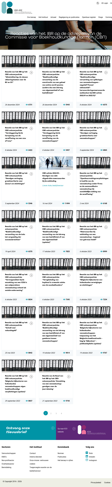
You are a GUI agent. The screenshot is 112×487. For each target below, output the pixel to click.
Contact (33, 453)
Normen (61, 453)
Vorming (108, 17)
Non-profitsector (8, 460)
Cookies (107, 483)
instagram (93, 460)
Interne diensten (36, 457)
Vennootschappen (9, 453)
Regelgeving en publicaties (69, 17)
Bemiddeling (6, 467)
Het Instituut (43, 17)
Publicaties (62, 457)
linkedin (92, 457)
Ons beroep (31, 17)
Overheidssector (8, 464)
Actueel (53, 17)
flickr (91, 453)
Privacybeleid (96, 483)
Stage (100, 17)
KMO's (4, 457)
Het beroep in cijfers (65, 460)
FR (111, 3)
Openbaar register (89, 17)
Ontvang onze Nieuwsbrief (18, 430)
